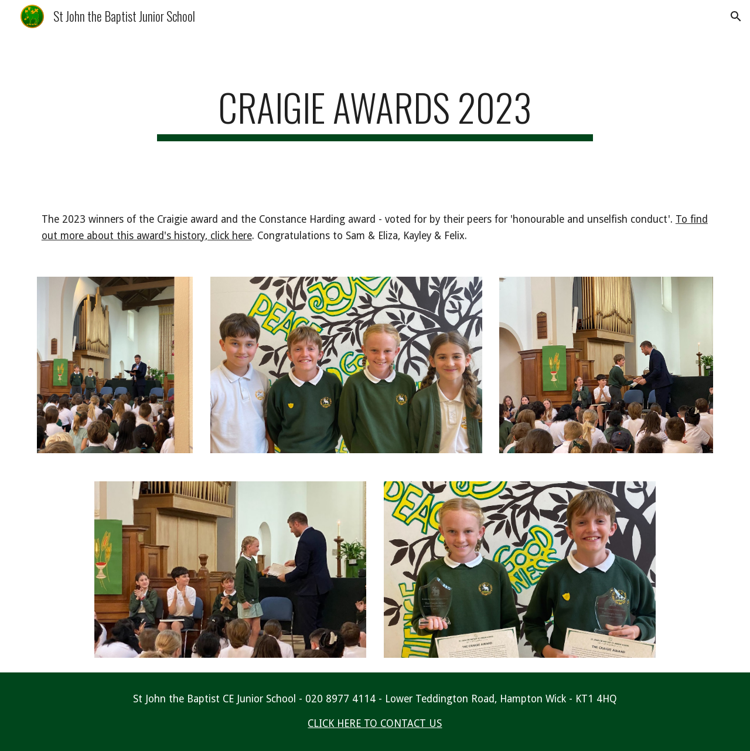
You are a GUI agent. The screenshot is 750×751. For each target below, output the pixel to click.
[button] (736, 16)
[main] (375, 113)
